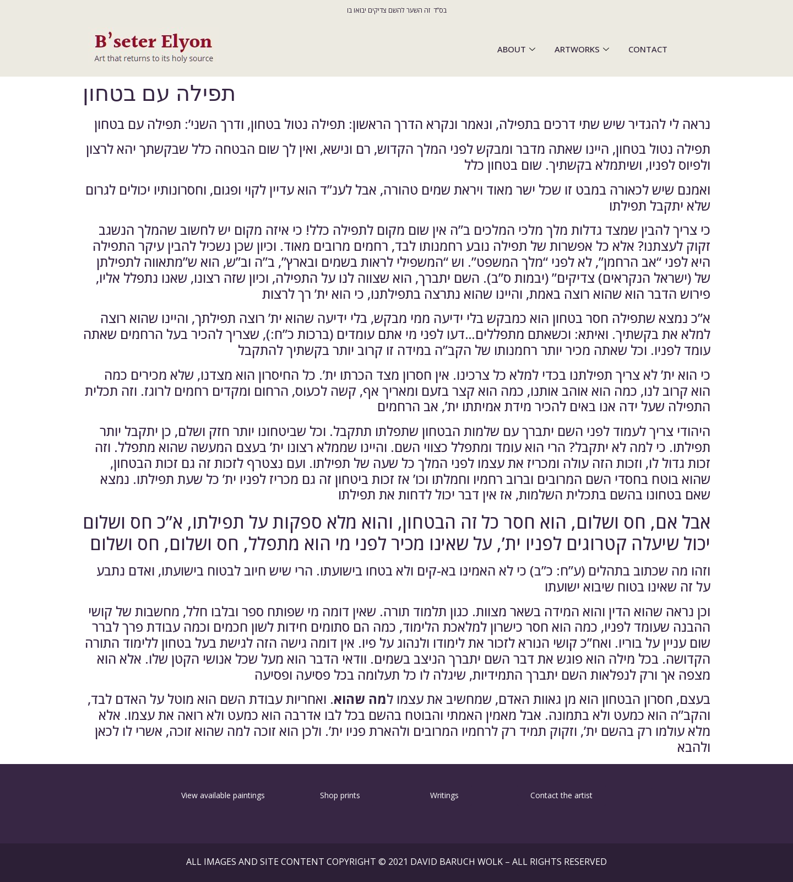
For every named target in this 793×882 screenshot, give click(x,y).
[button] (120, 795)
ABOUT (517, 49)
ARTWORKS (583, 49)
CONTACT (647, 49)
